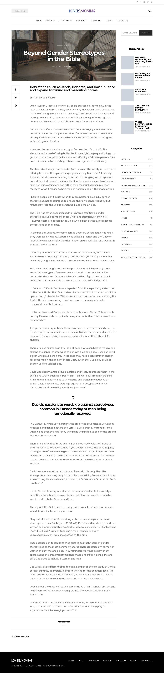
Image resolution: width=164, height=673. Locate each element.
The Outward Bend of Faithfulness (142, 108)
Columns (125, 192)
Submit (109, 21)
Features (125, 205)
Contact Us (122, 21)
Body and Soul (128, 179)
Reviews (125, 251)
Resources (126, 244)
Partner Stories (129, 231)
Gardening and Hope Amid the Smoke (143, 75)
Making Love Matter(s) (132, 224)
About (49, 21)
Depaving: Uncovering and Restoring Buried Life (143, 60)
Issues (124, 218)
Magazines (64, 21)
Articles (66, 45)
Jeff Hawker (64, 622)
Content (80, 21)
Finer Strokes (128, 211)
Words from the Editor (133, 257)
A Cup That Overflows (140, 90)
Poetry (124, 238)
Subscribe (97, 21)
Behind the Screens (131, 172)
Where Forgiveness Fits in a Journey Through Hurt (143, 125)
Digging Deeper (129, 198)
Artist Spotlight (129, 166)
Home (39, 21)
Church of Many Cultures (134, 185)
